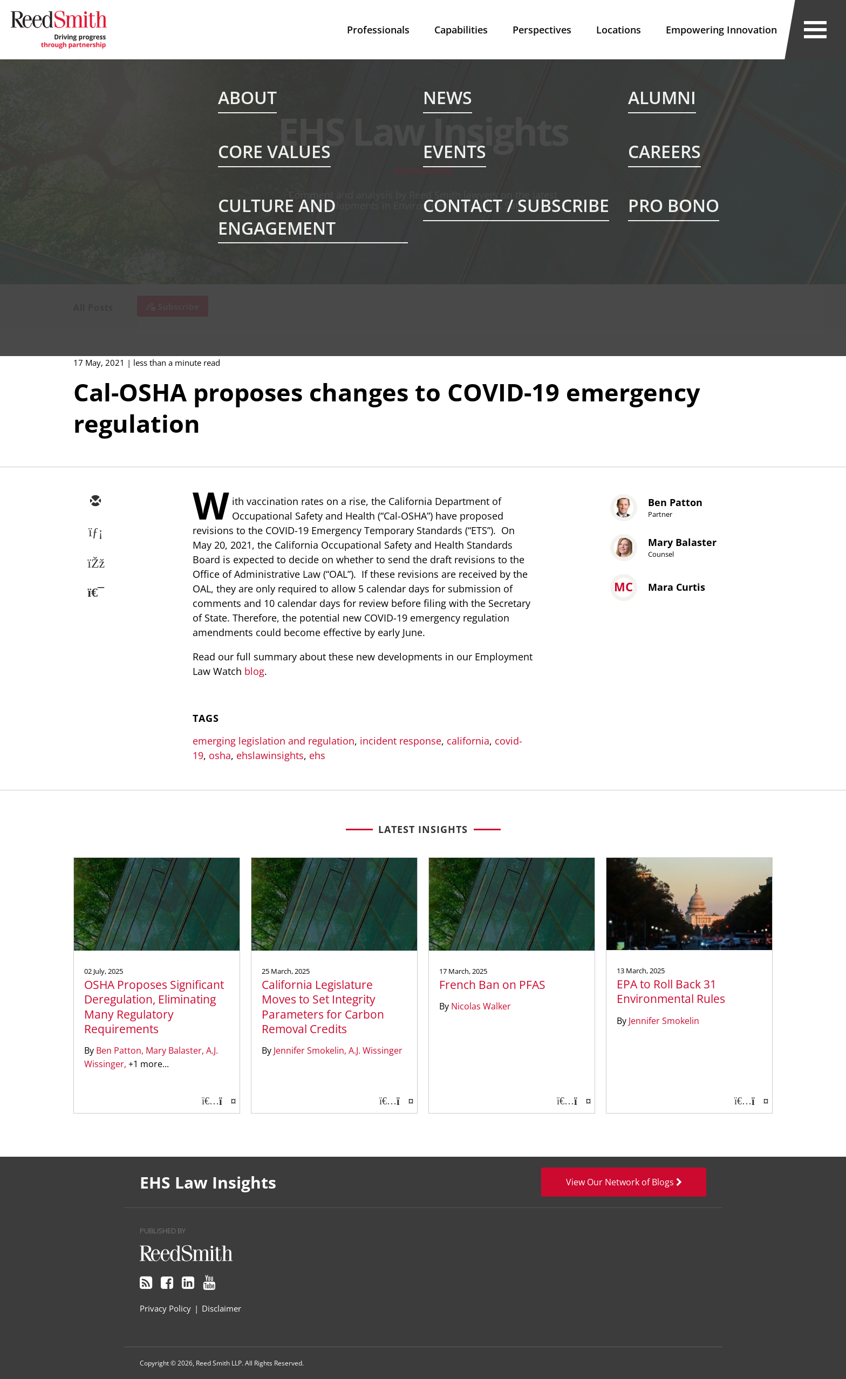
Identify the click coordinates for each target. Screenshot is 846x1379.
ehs (317, 755)
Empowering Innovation (721, 29)
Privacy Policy (165, 1308)
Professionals (378, 29)
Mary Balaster (682, 542)
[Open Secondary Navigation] (815, 30)
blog (254, 671)
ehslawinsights (270, 755)
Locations (618, 29)
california (468, 740)
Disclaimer (221, 1308)
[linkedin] (95, 533)
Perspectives (542, 29)
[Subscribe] (172, 306)
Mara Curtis (676, 587)
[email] (95, 501)
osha (220, 755)
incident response (400, 740)
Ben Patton (675, 502)
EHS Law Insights (423, 131)
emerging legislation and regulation (273, 740)
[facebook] (95, 564)
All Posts (93, 307)
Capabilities (461, 29)
